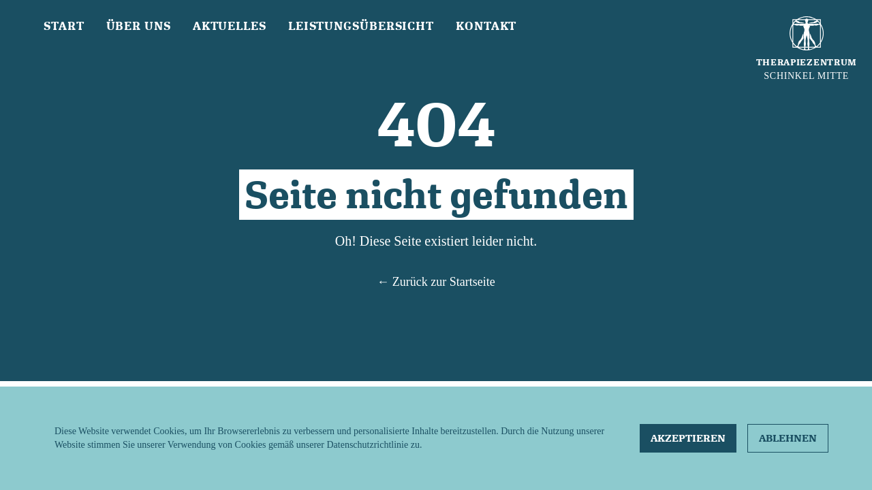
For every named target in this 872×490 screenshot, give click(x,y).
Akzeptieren (688, 438)
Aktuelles (229, 25)
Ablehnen (788, 438)
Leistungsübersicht (361, 25)
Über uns (138, 25)
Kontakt (486, 25)
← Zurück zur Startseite (436, 282)
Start (64, 25)
